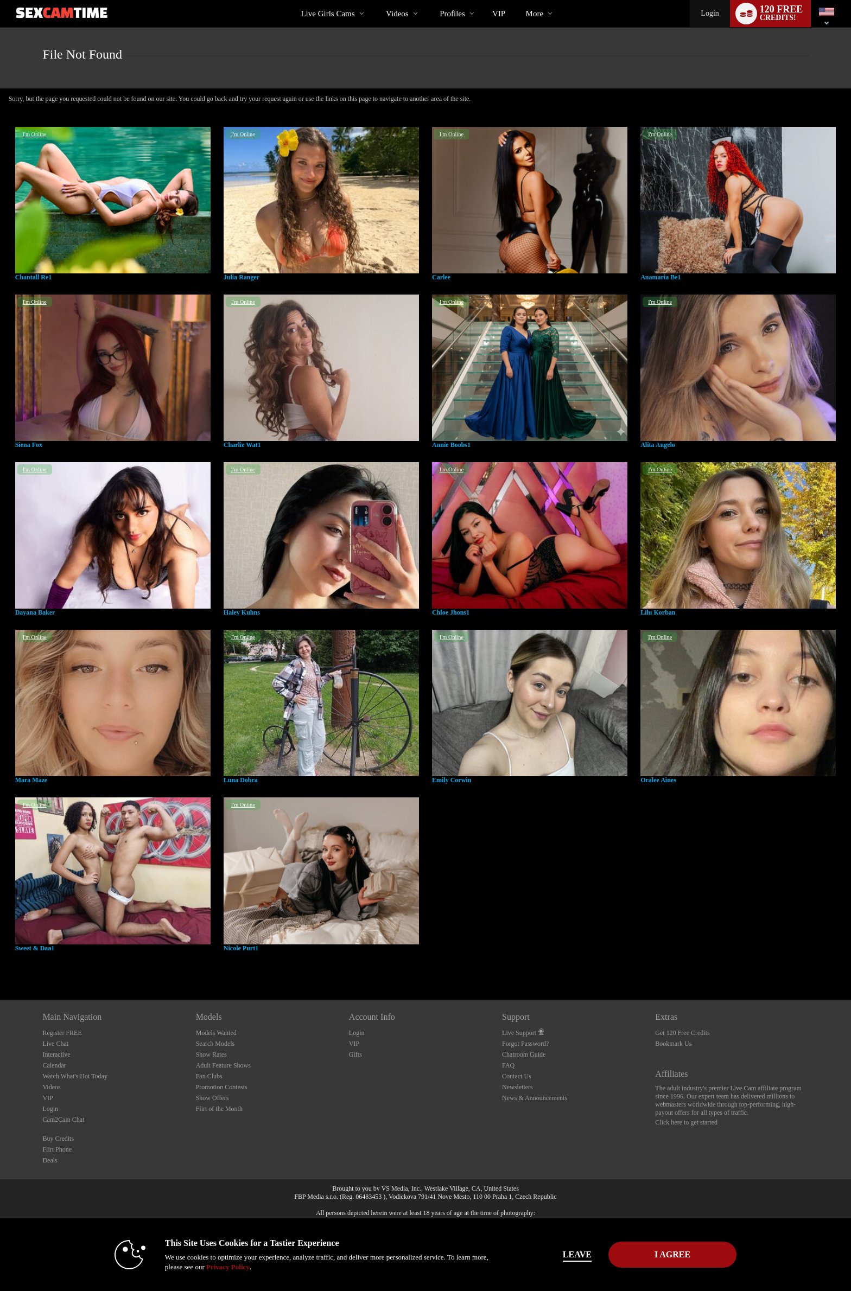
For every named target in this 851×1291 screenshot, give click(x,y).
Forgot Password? (525, 1043)
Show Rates (211, 1054)
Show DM (0, 959)
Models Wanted (216, 1033)
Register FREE (61, 1033)
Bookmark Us (673, 1043)
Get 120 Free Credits (682, 1033)
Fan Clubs (209, 1076)
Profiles (452, 13)
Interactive (56, 1054)
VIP (498, 13)
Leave (577, 1254)
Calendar (54, 1065)
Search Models (215, 1043)
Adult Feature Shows (223, 1065)
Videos (397, 13)
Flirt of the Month (219, 1109)
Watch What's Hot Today (74, 1076)
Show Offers (212, 1098)
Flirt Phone (57, 1149)
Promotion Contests (221, 1087)
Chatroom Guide (523, 1054)
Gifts (355, 1054)
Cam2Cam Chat (63, 1119)
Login (710, 13)
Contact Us (516, 1076)
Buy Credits (58, 1138)
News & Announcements (534, 1098)
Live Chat (55, 1043)
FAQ (508, 1065)
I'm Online (35, 134)
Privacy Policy (228, 1267)
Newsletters (517, 1087)
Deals (49, 1160)
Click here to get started (686, 1122)
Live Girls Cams (327, 13)
